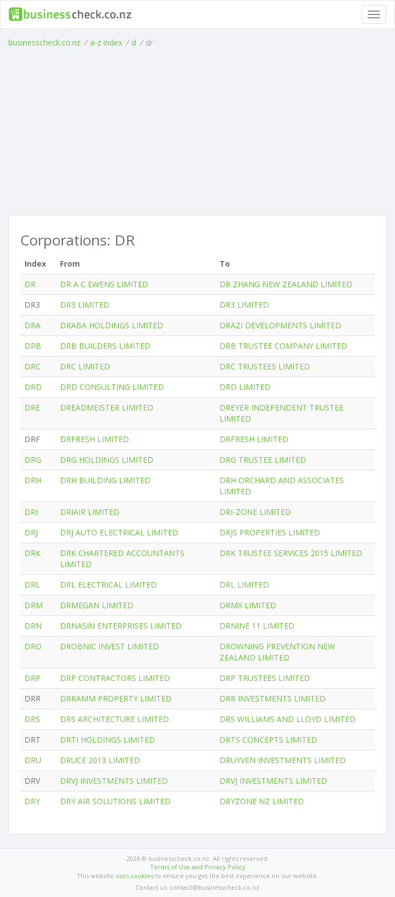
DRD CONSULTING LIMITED (112, 387)
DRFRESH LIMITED (94, 439)
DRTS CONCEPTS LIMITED (268, 739)
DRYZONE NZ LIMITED (261, 801)
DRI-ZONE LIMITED (255, 512)
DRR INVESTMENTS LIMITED (272, 698)
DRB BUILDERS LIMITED (105, 345)
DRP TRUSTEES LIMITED (264, 678)
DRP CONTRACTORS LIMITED (115, 678)
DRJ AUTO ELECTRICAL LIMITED (119, 532)
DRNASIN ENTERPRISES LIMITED (121, 625)
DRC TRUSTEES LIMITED (264, 366)
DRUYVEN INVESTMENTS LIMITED (282, 760)
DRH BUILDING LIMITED (105, 480)
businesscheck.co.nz (44, 42)
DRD (33, 387)
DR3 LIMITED (84, 304)
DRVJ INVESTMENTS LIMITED (114, 780)
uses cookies (134, 875)
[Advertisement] (197, 131)
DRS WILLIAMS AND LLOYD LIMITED (287, 719)
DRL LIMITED (244, 584)
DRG (32, 459)
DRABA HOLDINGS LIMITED (111, 325)
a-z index (106, 42)
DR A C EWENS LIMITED (104, 284)
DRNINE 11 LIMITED (256, 625)
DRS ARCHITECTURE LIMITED (114, 719)
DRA (32, 325)
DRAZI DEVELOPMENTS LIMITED (280, 325)
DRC (32, 366)
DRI (31, 512)
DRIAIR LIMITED (89, 512)
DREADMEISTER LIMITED (106, 407)
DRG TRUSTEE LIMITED (262, 459)
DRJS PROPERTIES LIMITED (269, 532)
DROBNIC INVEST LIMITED (109, 646)
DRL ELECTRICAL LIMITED (108, 584)
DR (30, 284)
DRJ (31, 532)
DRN (33, 625)
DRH (32, 480)
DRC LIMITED (85, 366)
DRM (33, 605)
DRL (32, 584)
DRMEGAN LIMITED (96, 605)
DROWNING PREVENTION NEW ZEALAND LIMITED (277, 652)
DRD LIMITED (245, 387)
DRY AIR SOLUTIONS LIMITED (115, 801)
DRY (32, 801)
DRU (32, 760)
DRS (32, 719)
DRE (32, 407)
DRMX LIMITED (247, 605)
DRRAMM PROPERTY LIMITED (116, 698)
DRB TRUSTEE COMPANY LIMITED (283, 345)
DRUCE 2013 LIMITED (100, 760)
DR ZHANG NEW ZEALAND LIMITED (285, 284)
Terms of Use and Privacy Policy (198, 867)
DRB (32, 345)
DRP (32, 678)
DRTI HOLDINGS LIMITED (107, 739)
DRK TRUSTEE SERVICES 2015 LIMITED (290, 553)
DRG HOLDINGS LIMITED (106, 459)
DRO (33, 646)
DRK (32, 553)
